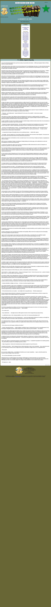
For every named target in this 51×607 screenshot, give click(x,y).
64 (27, 45)
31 (24, 37)
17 (25, 34)
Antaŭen (32, 2)
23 (26, 35)
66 (24, 46)
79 (27, 51)
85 (23, 53)
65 (23, 46)
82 (25, 52)
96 (24, 55)
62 (25, 45)
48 (24, 42)
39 (27, 38)
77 (25, 51)
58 (26, 44)
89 (27, 53)
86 (24, 53)
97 (25, 55)
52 (25, 43)
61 (24, 45)
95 (23, 55)
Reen (27, 2)
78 (26, 51)
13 (26, 33)
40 (23, 39)
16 (24, 34)
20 (23, 35)
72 (24, 50)
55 (23, 44)
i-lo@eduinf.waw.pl (18, 376)
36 (24, 38)
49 (26, 42)
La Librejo (25, 28)
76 (24, 51)
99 (27, 55)
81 (24, 52)
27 (25, 36)
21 (24, 35)
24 (27, 35)
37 (25, 38)
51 (24, 43)
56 (24, 44)
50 (23, 43)
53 (26, 43)
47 (26, 40)
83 (26, 52)
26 (24, 36)
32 (25, 37)
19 (27, 34)
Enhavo (23, 2)
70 (24, 48)
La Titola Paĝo (25, 29)
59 (27, 44)
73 (25, 50)
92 (25, 54)
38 (26, 38)
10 (23, 33)
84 (27, 52)
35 (23, 38)
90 (23, 54)
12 (25, 33)
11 (24, 33)
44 (27, 39)
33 (26, 37)
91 (24, 54)
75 (23, 51)
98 (26, 55)
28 (26, 36)
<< (45, 364)
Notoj (25, 56)
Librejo (17, 2)
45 (24, 40)
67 (25, 46)
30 (23, 37)
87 (25, 53)
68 (26, 46)
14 (27, 33)
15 (23, 34)
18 (26, 34)
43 (26, 39)
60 (23, 45)
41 (24, 39)
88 (26, 53)
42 (25, 39)
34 (27, 37)
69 (27, 46)
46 (25, 40)
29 (27, 36)
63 (26, 45)
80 (23, 52)
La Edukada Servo (25, 27)
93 (26, 54)
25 (23, 36)
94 (27, 54)
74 (26, 50)
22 (25, 35)
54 (27, 43)
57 (25, 44)
